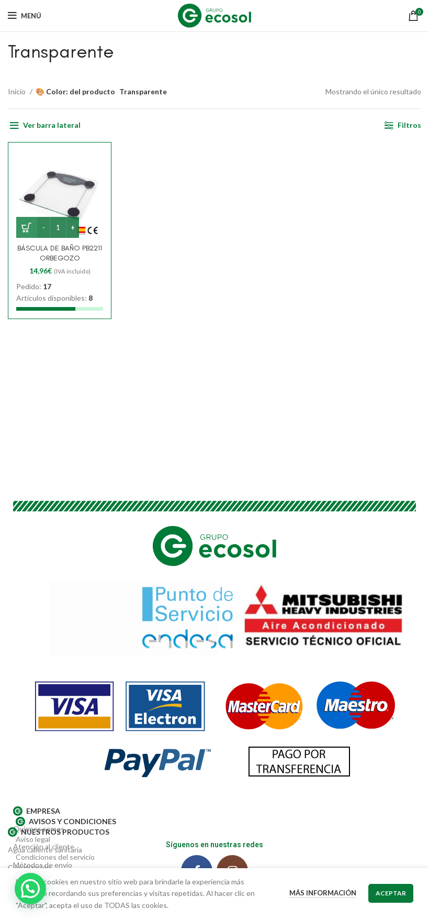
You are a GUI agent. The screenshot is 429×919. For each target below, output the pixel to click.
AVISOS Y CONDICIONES (66, 821)
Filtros (409, 125)
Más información (322, 893)
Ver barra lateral (52, 125)
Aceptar (391, 893)
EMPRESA (36, 811)
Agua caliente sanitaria (45, 849)
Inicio (17, 91)
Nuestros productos (58, 832)
